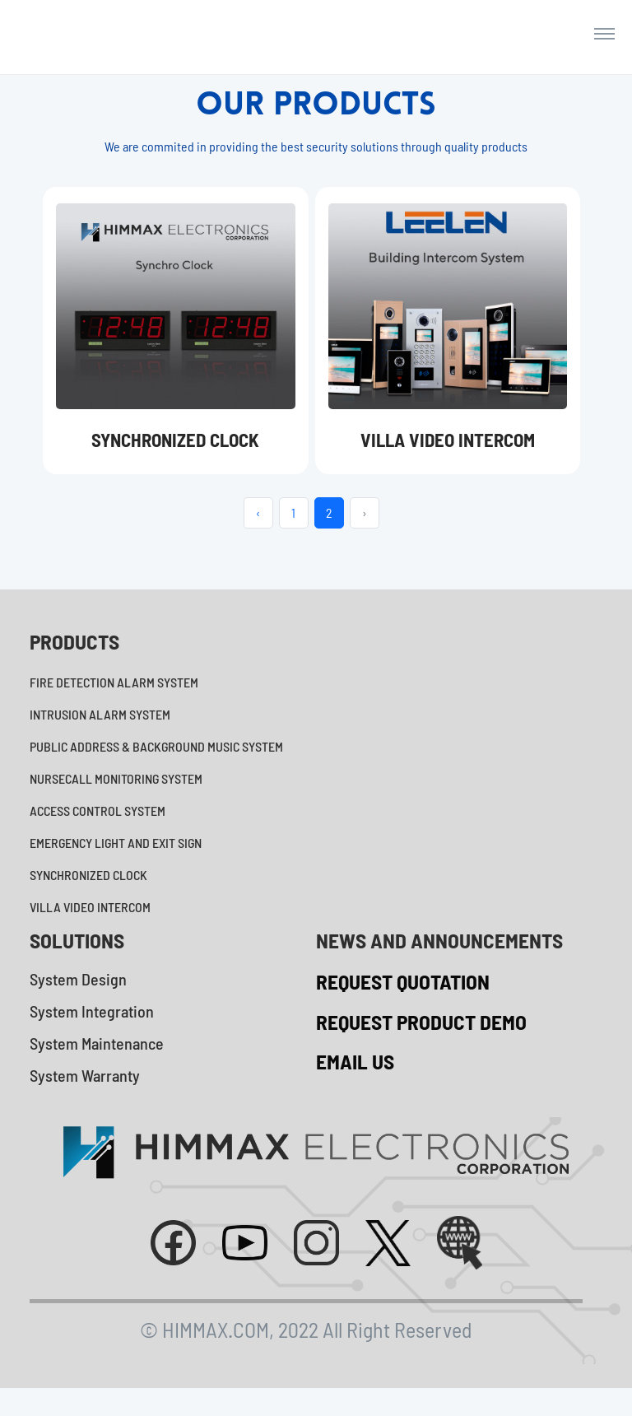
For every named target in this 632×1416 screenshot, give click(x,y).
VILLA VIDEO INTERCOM (90, 926)
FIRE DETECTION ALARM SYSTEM (114, 702)
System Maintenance (97, 1063)
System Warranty (85, 1095)
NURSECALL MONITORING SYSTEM (116, 798)
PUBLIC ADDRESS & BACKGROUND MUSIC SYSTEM (156, 766)
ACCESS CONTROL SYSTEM (97, 830)
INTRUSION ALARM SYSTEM (100, 734)
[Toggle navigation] (604, 43)
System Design (78, 998)
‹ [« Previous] (258, 532)
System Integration (92, 1031)
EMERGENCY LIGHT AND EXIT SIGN (116, 862)
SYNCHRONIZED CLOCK (88, 894)
